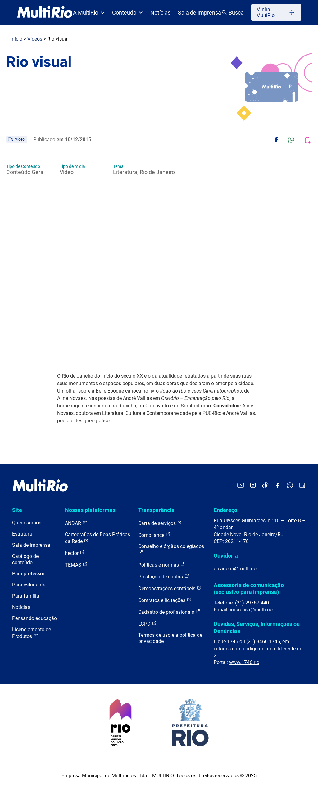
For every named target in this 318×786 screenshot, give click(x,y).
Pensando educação (34, 618)
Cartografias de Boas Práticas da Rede (97, 538)
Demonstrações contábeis (170, 588)
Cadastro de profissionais (169, 612)
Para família (25, 596)
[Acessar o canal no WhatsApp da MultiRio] (290, 485)
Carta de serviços (160, 523)
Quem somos (26, 523)
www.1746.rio (244, 662)
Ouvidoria (226, 555)
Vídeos (34, 39)
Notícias (160, 12)
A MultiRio (89, 12)
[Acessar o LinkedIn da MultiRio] (302, 485)
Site (17, 510)
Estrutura (22, 534)
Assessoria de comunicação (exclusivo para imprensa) (249, 588)
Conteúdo (127, 12)
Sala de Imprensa (199, 12)
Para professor (28, 574)
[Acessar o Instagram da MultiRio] (253, 485)
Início (16, 39)
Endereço (225, 510)
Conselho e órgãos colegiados (171, 549)
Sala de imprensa (31, 545)
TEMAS (76, 564)
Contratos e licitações (165, 600)
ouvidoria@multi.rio (235, 569)
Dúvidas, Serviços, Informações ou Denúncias (257, 627)
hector (75, 553)
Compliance (154, 535)
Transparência (156, 510)
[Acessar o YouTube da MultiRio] (240, 485)
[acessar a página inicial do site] (45, 12)
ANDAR (76, 523)
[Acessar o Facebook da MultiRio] (277, 485)
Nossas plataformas (90, 510)
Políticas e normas (161, 564)
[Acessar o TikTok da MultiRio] (265, 485)
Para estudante (28, 585)
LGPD (147, 623)
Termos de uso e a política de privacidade (170, 638)
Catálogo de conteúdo (25, 559)
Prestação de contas (163, 576)
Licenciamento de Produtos (31, 633)
